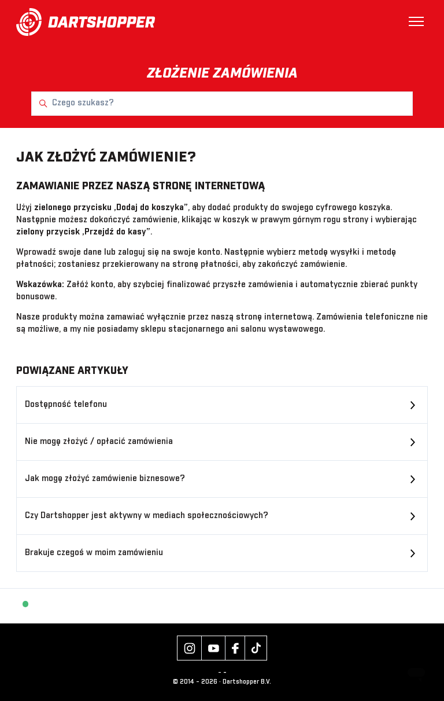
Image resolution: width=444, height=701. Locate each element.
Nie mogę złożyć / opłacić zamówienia (99, 442)
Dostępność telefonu (66, 405)
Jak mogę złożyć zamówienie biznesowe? (105, 479)
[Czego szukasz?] (222, 103)
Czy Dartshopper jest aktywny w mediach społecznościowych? (146, 516)
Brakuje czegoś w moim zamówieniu (94, 553)
